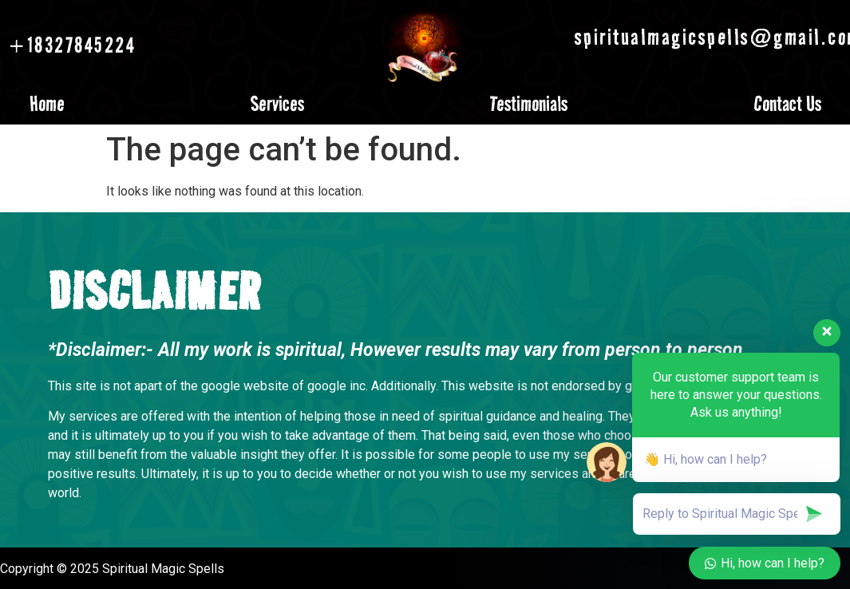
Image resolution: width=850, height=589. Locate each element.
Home (47, 104)
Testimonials (528, 104)
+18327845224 (72, 45)
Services (277, 104)
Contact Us (787, 104)
